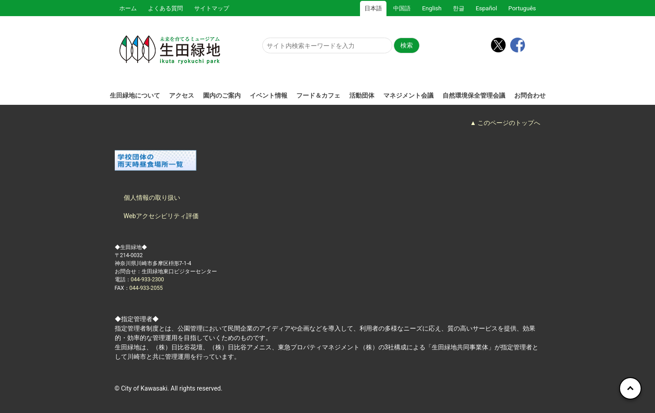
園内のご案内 (222, 95)
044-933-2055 (146, 288)
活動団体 (361, 95)
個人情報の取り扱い (152, 197)
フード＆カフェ (318, 95)
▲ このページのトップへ (505, 122)
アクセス (181, 95)
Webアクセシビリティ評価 (161, 215)
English (431, 8)
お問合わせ (530, 95)
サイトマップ (211, 8)
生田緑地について (135, 95)
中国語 (402, 8)
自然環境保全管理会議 (473, 95)
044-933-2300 (147, 279)
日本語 (373, 8)
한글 (458, 8)
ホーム (128, 8)
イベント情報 (268, 95)
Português (522, 8)
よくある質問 (165, 8)
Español (486, 8)
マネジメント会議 (408, 95)
